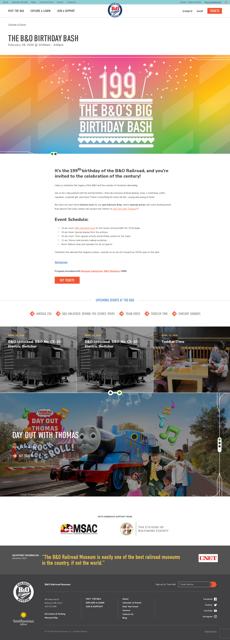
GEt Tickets (67, 280)
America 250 (43, 314)
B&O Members (112, 271)
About (5, 2)
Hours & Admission (212, 2)
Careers (60, 2)
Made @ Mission (211, 631)
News (33, 2)
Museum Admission (92, 271)
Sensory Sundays (189, 314)
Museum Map (51, 617)
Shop (200, 11)
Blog (124, 618)
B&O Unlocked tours (85, 228)
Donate (187, 11)
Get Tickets (26, 456)
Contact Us (71, 2)
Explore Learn (40, 11)
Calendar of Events (20, 2)
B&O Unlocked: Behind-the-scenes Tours (88, 314)
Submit (213, 584)
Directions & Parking (55, 614)
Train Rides (133, 314)
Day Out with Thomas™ (125, 208)
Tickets (214, 11)
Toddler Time (159, 314)
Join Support (66, 11)
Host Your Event (46, 2)
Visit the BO (16, 11)
